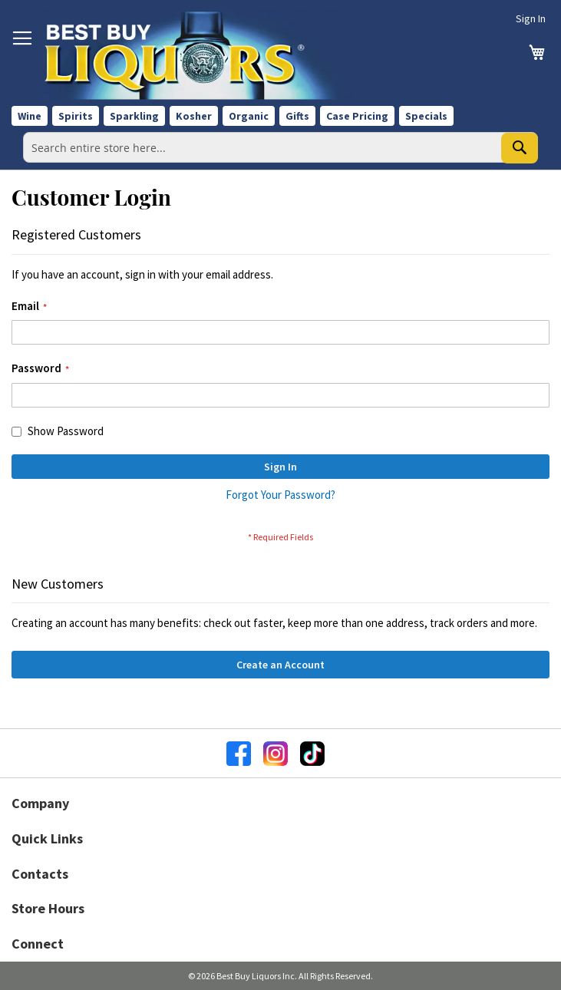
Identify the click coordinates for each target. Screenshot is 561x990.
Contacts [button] (40, 874)
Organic (249, 116)
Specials (426, 116)
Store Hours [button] (48, 908)
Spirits (75, 116)
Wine (29, 116)
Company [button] (40, 803)
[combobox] (280, 147)
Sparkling (134, 116)
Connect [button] (38, 943)
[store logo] (198, 55)
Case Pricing (357, 116)
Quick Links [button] (47, 838)
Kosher (194, 116)
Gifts (297, 116)
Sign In (531, 18)
